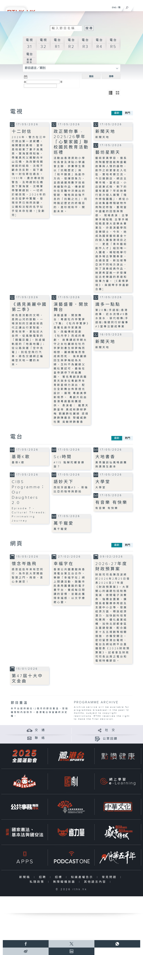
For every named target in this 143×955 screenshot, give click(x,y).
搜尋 (111, 76)
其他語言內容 (96, 881)
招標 (59, 877)
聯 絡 (40, 738)
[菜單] (137, 6)
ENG (114, 7)
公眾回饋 (110, 739)
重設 (91, 76)
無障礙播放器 (65, 881)
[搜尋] (127, 6)
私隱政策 (38, 881)
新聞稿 (25, 877)
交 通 (40, 730)
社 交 (110, 730)
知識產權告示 (83, 877)
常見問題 (110, 877)
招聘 (43, 877)
